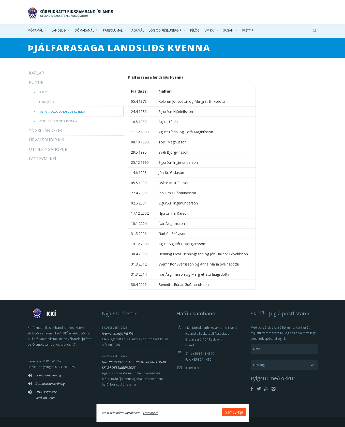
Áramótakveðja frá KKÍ (117, 333)
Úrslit (42, 92)
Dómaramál (84, 30)
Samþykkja (234, 412)
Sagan (228, 30)
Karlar (36, 73)
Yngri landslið (45, 130)
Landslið (59, 30)
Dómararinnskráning (50, 383)
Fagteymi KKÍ (42, 158)
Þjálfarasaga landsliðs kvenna (61, 111)
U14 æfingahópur (48, 149)
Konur (36, 82)
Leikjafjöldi (46, 102)
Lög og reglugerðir (165, 30)
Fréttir (247, 30)
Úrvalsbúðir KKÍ (46, 140)
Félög (195, 30)
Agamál (137, 30)
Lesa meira (150, 412)
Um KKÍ (209, 30)
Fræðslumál (113, 30)
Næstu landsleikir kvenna (57, 121)
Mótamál (35, 30)
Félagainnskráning (48, 375)
